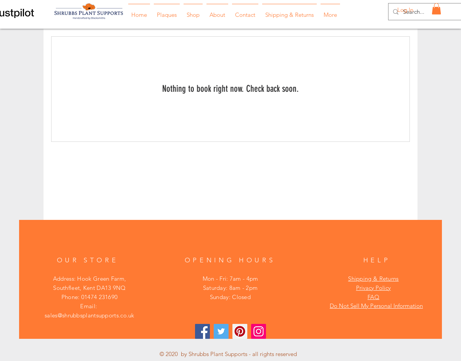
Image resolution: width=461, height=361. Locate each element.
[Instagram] (258, 331)
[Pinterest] (239, 331)
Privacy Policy (373, 287)
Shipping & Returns (373, 278)
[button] (436, 9)
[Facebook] (202, 331)
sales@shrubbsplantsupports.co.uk (89, 315)
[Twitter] (221, 331)
